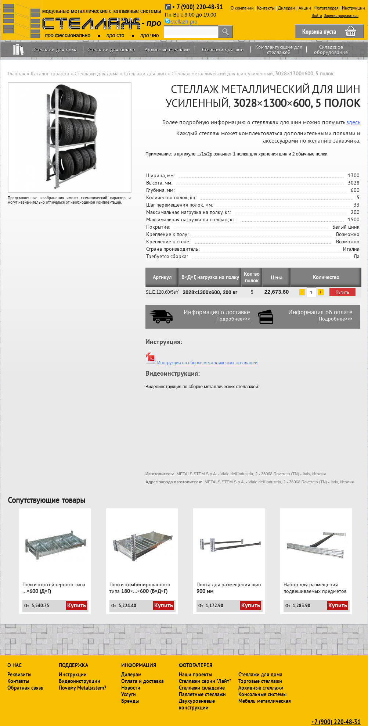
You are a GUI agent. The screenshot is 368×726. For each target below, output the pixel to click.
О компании (242, 8)
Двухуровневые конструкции (197, 704)
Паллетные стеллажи (202, 694)
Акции (305, 8)
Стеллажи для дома (55, 49)
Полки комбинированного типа (139, 587)
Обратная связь (25, 687)
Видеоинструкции (79, 680)
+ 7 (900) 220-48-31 (197, 7)
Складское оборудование (331, 50)
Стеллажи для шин (223, 49)
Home (18, 49)
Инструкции (353, 8)
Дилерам (286, 8)
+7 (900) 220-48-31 (336, 722)
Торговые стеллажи (260, 680)
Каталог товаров (50, 73)
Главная (16, 73)
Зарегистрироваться (341, 16)
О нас (14, 665)
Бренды (130, 700)
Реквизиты (19, 674)
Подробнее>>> (233, 318)
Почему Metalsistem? (82, 687)
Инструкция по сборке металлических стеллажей (201, 362)
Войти (316, 16)
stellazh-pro (184, 22)
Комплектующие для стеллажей (278, 50)
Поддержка (73, 665)
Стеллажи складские (202, 687)
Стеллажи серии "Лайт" (205, 680)
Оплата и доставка (142, 680)
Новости (130, 687)
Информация (138, 665)
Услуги (128, 694)
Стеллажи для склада (111, 49)
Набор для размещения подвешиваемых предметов (315, 587)
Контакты (266, 8)
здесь (353, 122)
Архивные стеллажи (167, 49)
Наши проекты (195, 674)
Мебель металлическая (264, 700)
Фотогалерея (326, 8)
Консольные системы (262, 694)
